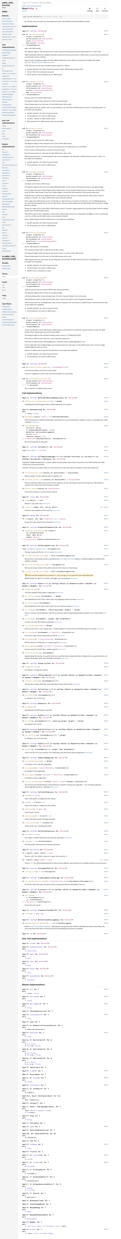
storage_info (30, 871)
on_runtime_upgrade (33, 625)
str (43, 802)
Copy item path (36, 8)
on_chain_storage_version (36, 564)
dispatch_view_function (35, 530)
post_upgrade (30, 646)
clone (27, 500)
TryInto (36, 1162)
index (27, 795)
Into (35, 1078)
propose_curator (35, 82)
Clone (32, 497)
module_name (30, 816)
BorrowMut (34, 1004)
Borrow (33, 997)
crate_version (31, 823)
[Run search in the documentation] (65, 2)
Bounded (29, 1188)
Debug (32, 515)
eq (26, 853)
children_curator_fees (34, 479)
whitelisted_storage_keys (36, 923)
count (27, 834)
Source (24, 11)
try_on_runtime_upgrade (35, 781)
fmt (26, 519)
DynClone (34, 1033)
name (27, 802)
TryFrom (36, 1155)
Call (41, 450)
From (32, 1071)
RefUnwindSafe (36, 947)
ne (26, 860)
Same (32, 1127)
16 (44, 809)
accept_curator (35, 128)
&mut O (36, 537)
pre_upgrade (30, 639)
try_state (29, 632)
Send (32, 954)
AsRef (32, 1110)
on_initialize (31, 596)
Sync (32, 961)
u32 (50, 430)
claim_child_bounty (37, 278)
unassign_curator (36, 172)
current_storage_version (35, 571)
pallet (39, 6)
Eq (31, 934)
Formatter (48, 519)
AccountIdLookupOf (41, 90)
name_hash (29, 809)
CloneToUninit (36, 1015)
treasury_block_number (38, 367)
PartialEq (34, 850)
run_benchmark (31, 426)
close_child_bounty (37, 318)
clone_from (29, 507)
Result (29, 438)
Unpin (32, 969)
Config (33, 31)
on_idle (28, 610)
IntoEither (35, 1085)
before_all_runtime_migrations (38, 401)
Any (31, 989)
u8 (42, 43)
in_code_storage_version (35, 556)
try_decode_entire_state (35, 881)
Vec (39, 43)
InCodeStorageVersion (36, 549)
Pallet (41, 31)
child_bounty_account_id (39, 379)
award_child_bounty (37, 233)
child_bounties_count (34, 473)
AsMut (39, 1110)
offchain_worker (32, 653)
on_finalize (30, 603)
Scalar (33, 1229)
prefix (28, 913)
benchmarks (29, 417)
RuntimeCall (32, 450)
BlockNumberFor (59, 367)
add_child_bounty (36, 34)
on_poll (28, 619)
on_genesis (29, 707)
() (34, 539)
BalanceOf (36, 41)
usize (37, 795)
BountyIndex (47, 39)
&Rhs (42, 860)
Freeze (33, 943)
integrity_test (31, 589)
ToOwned (33, 1144)
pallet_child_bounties (29, 6)
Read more (36, 422)
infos (27, 841)
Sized (37, 993)
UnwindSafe (35, 976)
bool (43, 417)
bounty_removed (31, 488)
